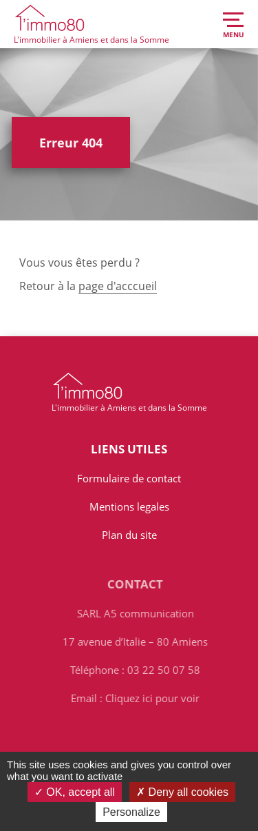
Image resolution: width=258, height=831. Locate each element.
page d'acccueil (117, 286)
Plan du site (129, 535)
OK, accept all (74, 792)
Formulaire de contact (129, 478)
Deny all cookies (182, 792)
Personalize (131, 812)
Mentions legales (129, 506)
